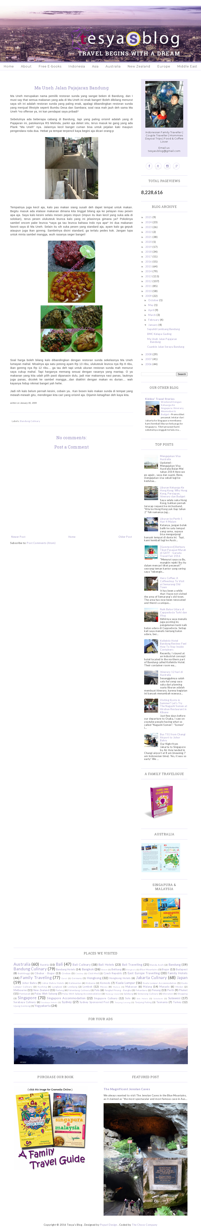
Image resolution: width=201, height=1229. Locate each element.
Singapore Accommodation (66, 998)
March (152, 314)
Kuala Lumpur (125, 982)
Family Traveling (36, 977)
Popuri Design (108, 1224)
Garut (64, 978)
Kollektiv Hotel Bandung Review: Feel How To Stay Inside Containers (173, 645)
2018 (149, 251)
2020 (149, 241)
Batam (104, 969)
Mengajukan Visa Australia (170, 458)
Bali (59, 964)
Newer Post (18, 536)
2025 (149, 217)
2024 (149, 222)
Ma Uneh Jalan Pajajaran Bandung (162, 340)
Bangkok (88, 969)
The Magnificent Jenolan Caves (127, 1089)
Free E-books (50, 66)
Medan (179, 986)
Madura (116, 987)
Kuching (42, 986)
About (26, 66)
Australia (113, 66)
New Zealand (139, 66)
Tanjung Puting (143, 1002)
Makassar (131, 986)
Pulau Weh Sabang (46, 993)
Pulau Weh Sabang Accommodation (81, 993)
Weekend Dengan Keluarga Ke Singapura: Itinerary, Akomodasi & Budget (172, 408)
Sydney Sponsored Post (94, 1002)
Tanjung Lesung (122, 1002)
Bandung (175, 964)
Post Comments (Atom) (41, 542)
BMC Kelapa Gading (159, 333)
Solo (128, 998)
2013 (149, 276)
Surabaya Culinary (25, 1002)
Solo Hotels (142, 998)
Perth (170, 990)
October (153, 300)
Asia (95, 66)
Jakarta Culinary (151, 977)
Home (9, 66)
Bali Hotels (106, 964)
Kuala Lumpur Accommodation (160, 983)
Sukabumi (158, 998)
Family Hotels (177, 973)
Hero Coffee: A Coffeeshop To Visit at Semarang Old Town (172, 582)
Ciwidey (79, 973)
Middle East (187, 66)
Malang (147, 986)
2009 (149, 295)
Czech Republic (113, 973)
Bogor (165, 969)
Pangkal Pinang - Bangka (118, 990)
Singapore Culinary (106, 998)
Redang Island (113, 994)
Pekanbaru (141, 990)
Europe (163, 66)
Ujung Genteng (22, 1005)
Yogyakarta (43, 1005)
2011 (149, 286)
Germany (77, 978)
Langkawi (57, 986)
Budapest (181, 969)
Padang (60, 990)
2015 (149, 266)
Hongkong (94, 978)
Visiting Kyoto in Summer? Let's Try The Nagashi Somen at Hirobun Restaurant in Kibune (173, 706)
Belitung (116, 969)
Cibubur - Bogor (45, 973)
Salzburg (128, 993)
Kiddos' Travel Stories (160, 398)
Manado (164, 986)
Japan (182, 977)
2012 (149, 281)
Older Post (125, 536)
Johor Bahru (29, 982)
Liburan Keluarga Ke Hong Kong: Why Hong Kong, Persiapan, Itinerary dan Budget (173, 492)
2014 (149, 271)
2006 (149, 364)
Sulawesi (174, 998)
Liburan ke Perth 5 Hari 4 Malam (171, 520)
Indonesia (76, 66)
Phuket (183, 990)
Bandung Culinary (30, 421)
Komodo (105, 982)
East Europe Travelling (144, 973)
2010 (149, 291)
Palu (97, 990)
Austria (44, 964)
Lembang (73, 986)
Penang (156, 990)
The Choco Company (145, 1224)
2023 (149, 227)
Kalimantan (75, 983)
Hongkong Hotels (120, 978)
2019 (149, 246)
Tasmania (162, 1002)
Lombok (88, 986)
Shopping (182, 993)
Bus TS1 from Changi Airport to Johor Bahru (173, 737)
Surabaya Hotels (49, 1002)
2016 (149, 261)
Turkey (177, 1002)
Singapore (27, 997)
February (154, 319)
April (151, 310)
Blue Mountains (149, 969)
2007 (149, 359)
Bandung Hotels (65, 969)
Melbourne (20, 990)
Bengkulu (131, 969)
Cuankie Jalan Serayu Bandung (165, 346)
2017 (149, 256)
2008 (149, 354)
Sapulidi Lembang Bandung (163, 329)
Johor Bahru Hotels (53, 983)
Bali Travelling (132, 964)
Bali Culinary (81, 964)
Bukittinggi (24, 973)
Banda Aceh (157, 964)
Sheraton (168, 993)
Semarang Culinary (148, 993)
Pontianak (24, 993)
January (153, 324)
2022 (149, 231)
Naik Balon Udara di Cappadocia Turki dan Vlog (173, 612)
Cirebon (66, 973)
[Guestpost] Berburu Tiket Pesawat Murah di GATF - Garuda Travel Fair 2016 (173, 551)
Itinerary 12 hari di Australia (171, 673)
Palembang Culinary (79, 990)
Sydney (67, 1002)
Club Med (93, 973)
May (151, 305)
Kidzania (90, 983)
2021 (149, 237)
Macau (104, 986)
